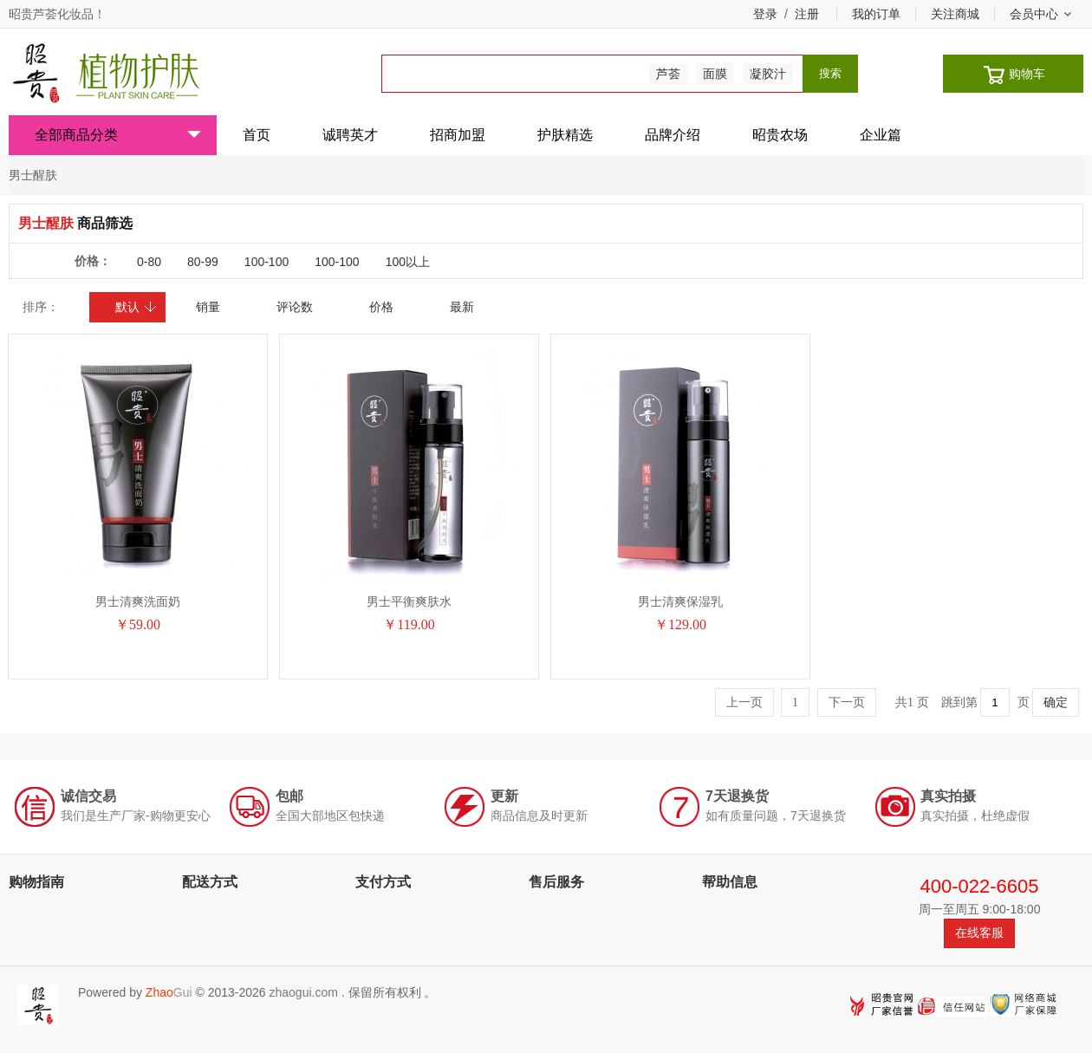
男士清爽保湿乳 (680, 601)
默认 (136, 307)
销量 (208, 307)
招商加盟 (457, 134)
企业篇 (880, 134)
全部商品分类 (118, 134)
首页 (256, 134)
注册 (807, 14)
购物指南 (36, 881)
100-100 (266, 262)
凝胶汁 (768, 74)
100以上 (408, 262)
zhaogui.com (303, 992)
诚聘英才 (350, 134)
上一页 (744, 702)
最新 (462, 307)
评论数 (294, 307)
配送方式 (209, 881)
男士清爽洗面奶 (137, 601)
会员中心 (1040, 14)
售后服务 (556, 881)
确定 (1055, 702)
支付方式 (383, 881)
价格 (381, 307)
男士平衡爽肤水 (409, 601)
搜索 (830, 73)
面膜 (715, 74)
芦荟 (668, 74)
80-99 (202, 262)
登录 (765, 14)
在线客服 (979, 932)
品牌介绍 (672, 134)
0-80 (149, 262)
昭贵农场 (780, 134)
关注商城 (955, 14)
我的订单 (876, 14)
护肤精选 (565, 134)
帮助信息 (729, 881)
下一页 (847, 702)
